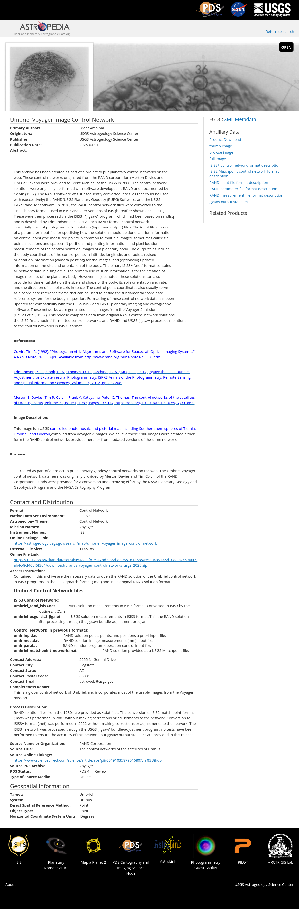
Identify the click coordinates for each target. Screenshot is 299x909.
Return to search (280, 31)
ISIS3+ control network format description (245, 165)
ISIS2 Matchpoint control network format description (244, 173)
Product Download (225, 139)
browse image (221, 152)
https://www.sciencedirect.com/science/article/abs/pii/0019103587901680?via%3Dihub (88, 760)
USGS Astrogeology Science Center (264, 884)
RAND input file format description (238, 182)
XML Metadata (240, 119)
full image (217, 158)
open (286, 47)
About (10, 884)
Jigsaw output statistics (228, 201)
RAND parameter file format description (243, 188)
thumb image (220, 145)
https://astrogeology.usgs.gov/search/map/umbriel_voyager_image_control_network (85, 543)
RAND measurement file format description (246, 195)
